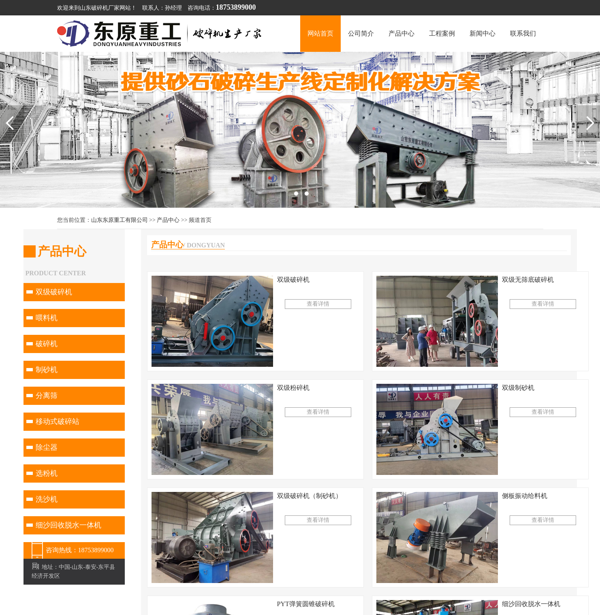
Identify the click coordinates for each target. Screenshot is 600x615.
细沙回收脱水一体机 (68, 525)
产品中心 (401, 33)
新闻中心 (482, 33)
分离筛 (47, 396)
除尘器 (47, 447)
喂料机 (47, 318)
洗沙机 (47, 499)
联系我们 (523, 33)
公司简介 (361, 33)
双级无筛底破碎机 (528, 279)
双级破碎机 (54, 292)
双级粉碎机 (293, 387)
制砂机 (47, 370)
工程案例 (442, 33)
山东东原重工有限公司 (119, 220)
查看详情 (318, 304)
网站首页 (320, 33)
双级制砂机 (518, 387)
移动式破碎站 (57, 421)
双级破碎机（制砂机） (309, 495)
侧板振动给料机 (524, 495)
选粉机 (47, 473)
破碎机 (47, 344)
